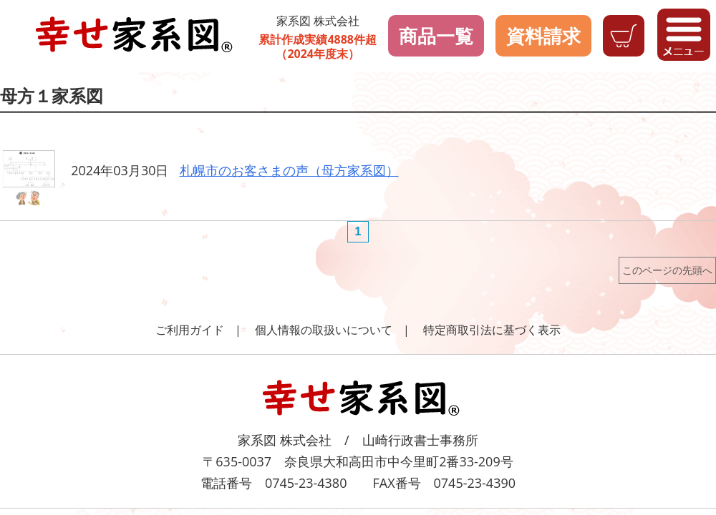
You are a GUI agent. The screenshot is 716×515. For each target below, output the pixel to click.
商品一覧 (436, 36)
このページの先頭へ (667, 270)
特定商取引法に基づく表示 (492, 330)
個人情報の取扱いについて (323, 330)
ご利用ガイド (189, 330)
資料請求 (543, 36)
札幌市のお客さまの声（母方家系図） (289, 170)
